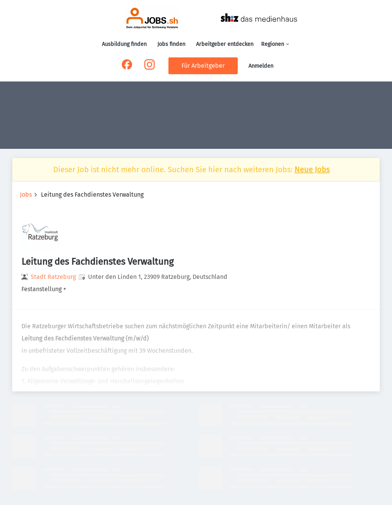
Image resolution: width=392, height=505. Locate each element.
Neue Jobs (312, 169)
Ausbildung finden (124, 44)
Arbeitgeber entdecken (224, 44)
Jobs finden (171, 44)
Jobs (26, 194)
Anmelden (260, 66)
